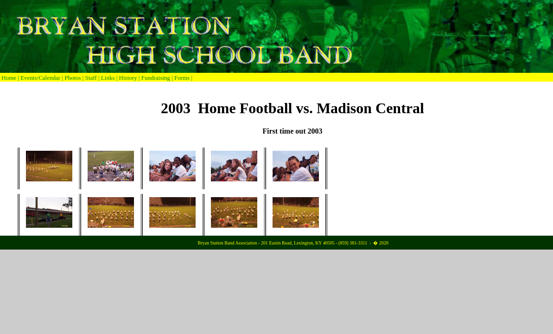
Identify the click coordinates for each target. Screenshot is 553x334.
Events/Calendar (41, 77)
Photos (72, 77)
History (128, 77)
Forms (182, 77)
